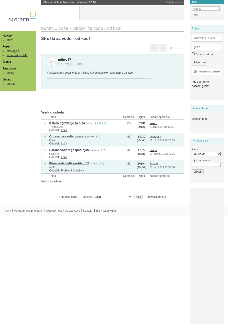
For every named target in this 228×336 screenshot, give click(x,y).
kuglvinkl (54, 153)
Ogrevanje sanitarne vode (67, 136)
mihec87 (64, 59)
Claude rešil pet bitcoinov (69, 2)
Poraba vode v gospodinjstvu (70, 150)
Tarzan (154, 163)
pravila (11, 83)
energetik (155, 136)
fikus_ (153, 123)
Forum (7, 46)
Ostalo (7, 79)
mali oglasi (13, 51)
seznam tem (199, 118)
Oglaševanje (72, 210)
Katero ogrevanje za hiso (67, 123)
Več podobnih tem (52, 181)
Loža (64, 130)
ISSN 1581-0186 (106, 210)
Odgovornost (54, 210)
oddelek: (107, 196)
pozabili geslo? (201, 86)
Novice (7, 35)
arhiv (10, 39)
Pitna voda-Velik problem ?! (69, 163)
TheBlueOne (56, 126)
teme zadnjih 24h (17, 55)
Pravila (7, 210)
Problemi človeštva (72, 170)
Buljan (52, 140)
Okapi (153, 150)
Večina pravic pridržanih (28, 210)
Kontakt (87, 210)
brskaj (10, 72)
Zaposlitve (9, 68)
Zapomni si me (202, 54)
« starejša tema (68, 196)
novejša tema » (157, 196)
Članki (7, 62)
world (52, 167)
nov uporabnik (200, 81)
